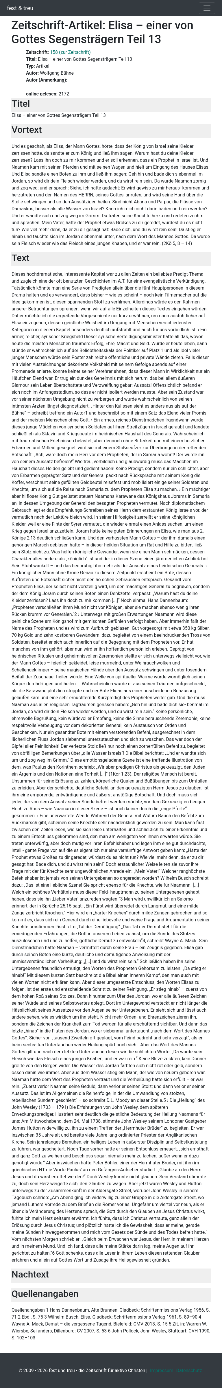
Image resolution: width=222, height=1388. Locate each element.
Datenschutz (189, 1370)
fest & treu (20, 8)
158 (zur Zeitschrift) (70, 52)
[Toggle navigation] (207, 8)
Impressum (161, 1370)
